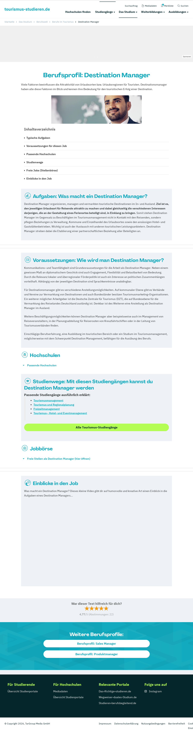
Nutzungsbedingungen (153, 723)
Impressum (105, 723)
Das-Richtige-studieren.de (115, 691)
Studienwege (34, 162)
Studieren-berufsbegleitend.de (117, 703)
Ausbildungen (177, 12)
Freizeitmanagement (46, 409)
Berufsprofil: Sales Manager (96, 643)
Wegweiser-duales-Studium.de (118, 697)
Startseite (9, 21)
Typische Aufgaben (38, 138)
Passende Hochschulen (41, 154)
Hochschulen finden (78, 12)
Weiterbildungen (152, 12)
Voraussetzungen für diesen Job (46, 146)
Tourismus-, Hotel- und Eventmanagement (60, 413)
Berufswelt (42, 21)
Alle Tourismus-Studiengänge (96, 427)
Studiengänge (104, 12)
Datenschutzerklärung (126, 723)
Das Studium (127, 12)
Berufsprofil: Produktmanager (96, 654)
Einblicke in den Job (39, 178)
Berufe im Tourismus (63, 21)
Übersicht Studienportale (23, 691)
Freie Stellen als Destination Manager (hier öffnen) (58, 458)
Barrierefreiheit (176, 723)
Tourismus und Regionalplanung (53, 404)
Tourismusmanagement (48, 400)
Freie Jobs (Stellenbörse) (42, 170)
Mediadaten (60, 691)
